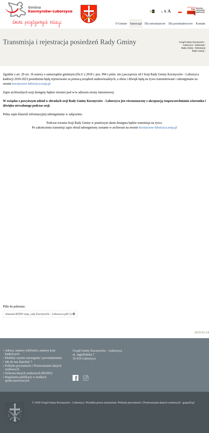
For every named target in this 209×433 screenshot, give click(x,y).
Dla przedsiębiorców (180, 23)
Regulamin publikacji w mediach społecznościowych (25, 378)
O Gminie (121, 23)
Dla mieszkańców (155, 23)
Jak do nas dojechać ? (18, 361)
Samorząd (136, 23)
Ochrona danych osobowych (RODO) (28, 373)
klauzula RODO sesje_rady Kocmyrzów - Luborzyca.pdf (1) (40, 314)
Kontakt (200, 23)
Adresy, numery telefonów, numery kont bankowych (30, 352)
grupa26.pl (188, 402)
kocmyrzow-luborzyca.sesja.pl (31, 83)
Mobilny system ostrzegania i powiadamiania (33, 357)
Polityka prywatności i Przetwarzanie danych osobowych (33, 367)
